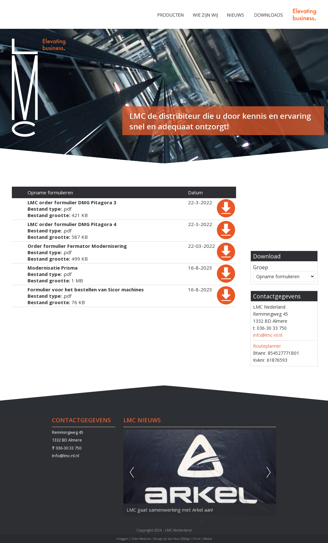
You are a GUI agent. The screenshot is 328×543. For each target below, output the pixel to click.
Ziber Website (141, 539)
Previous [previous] (132, 472)
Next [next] (269, 472)
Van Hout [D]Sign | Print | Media (190, 539)
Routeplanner (267, 346)
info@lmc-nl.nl (267, 335)
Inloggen (122, 539)
